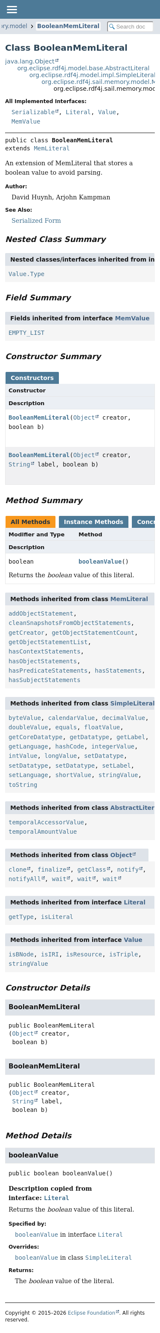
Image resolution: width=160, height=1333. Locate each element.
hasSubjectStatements (45, 680)
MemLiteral (52, 148)
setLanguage (28, 775)
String (19, 464)
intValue (23, 755)
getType (21, 916)
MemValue (26, 121)
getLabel (130, 737)
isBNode (21, 954)
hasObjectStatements (43, 661)
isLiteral (57, 916)
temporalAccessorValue (46, 822)
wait (59, 878)
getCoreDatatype (35, 737)
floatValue (102, 727)
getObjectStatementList (48, 642)
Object (84, 417)
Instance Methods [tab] (93, 521)
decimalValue (123, 717)
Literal (78, 112)
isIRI (50, 954)
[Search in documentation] (130, 26)
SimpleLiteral (133, 703)
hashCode (69, 746)
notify (128, 869)
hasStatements (118, 670)
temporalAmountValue (43, 831)
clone (17, 869)
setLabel (116, 765)
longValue (60, 755)
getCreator (26, 632)
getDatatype (89, 737)
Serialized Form (36, 220)
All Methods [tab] (30, 521)
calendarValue (71, 717)
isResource (84, 954)
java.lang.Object (30, 61)
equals (66, 727)
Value (107, 112)
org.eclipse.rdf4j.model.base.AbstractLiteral (83, 68)
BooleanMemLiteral (68, 26)
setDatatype (104, 755)
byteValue (25, 717)
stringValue (118, 775)
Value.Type (26, 274)
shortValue (73, 775)
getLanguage (28, 746)
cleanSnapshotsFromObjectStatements (70, 622)
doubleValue (28, 727)
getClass (91, 869)
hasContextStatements (45, 651)
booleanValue (100, 561)
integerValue (112, 746)
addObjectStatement (41, 613)
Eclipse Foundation (91, 1313)
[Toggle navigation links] (11, 9)
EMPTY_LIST (26, 332)
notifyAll (25, 878)
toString (23, 784)
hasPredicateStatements (48, 670)
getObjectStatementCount (93, 632)
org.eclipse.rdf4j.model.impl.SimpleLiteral (92, 75)
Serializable (33, 112)
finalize (52, 869)
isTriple (123, 954)
